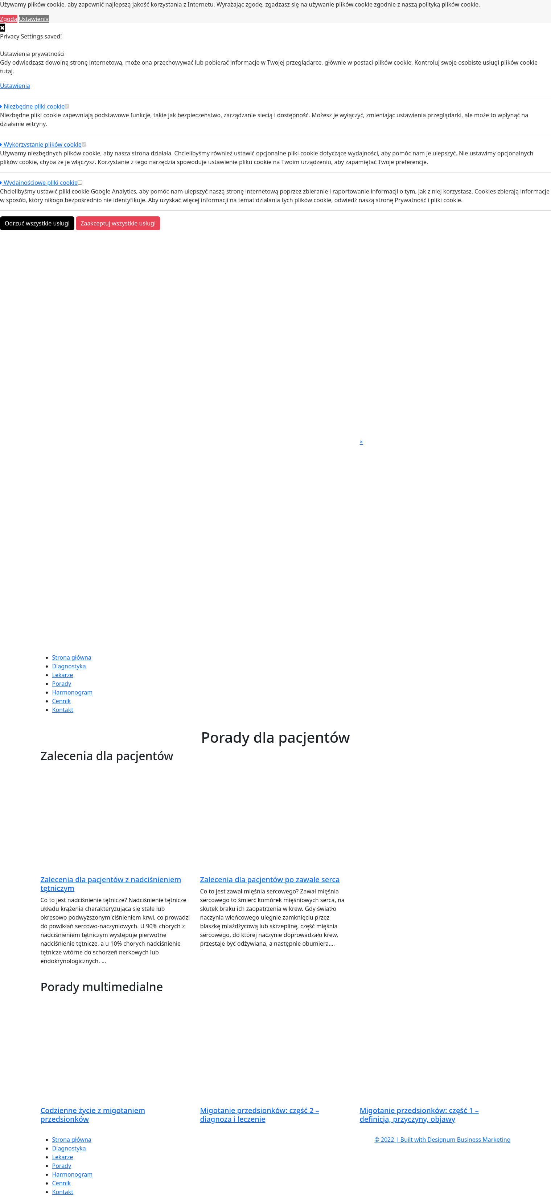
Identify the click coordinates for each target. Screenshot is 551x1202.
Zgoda (8, 19)
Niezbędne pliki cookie (32, 106)
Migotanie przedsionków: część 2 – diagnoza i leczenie (259, 1114)
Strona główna (71, 657)
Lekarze (62, 675)
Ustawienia (34, 19)
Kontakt (63, 710)
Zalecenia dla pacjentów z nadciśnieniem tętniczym (111, 884)
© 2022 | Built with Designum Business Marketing (442, 1140)
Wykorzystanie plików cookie (41, 144)
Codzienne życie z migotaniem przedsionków (93, 1114)
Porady (61, 684)
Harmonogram (72, 692)
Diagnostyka (69, 666)
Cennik (61, 701)
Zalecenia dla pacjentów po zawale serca (270, 879)
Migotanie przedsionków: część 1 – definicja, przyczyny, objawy (419, 1114)
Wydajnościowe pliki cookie (39, 183)
